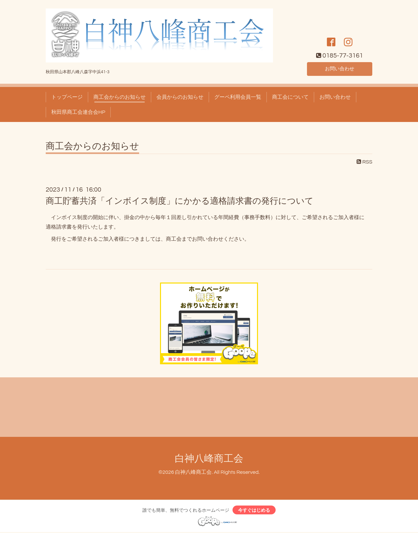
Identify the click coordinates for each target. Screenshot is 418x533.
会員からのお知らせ (179, 97)
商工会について (290, 97)
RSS (364, 161)
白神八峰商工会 (209, 459)
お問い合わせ (339, 68)
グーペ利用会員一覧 (237, 97)
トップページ (67, 97)
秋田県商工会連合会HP (78, 112)
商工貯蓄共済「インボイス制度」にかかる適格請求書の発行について (180, 201)
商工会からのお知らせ (119, 97)
